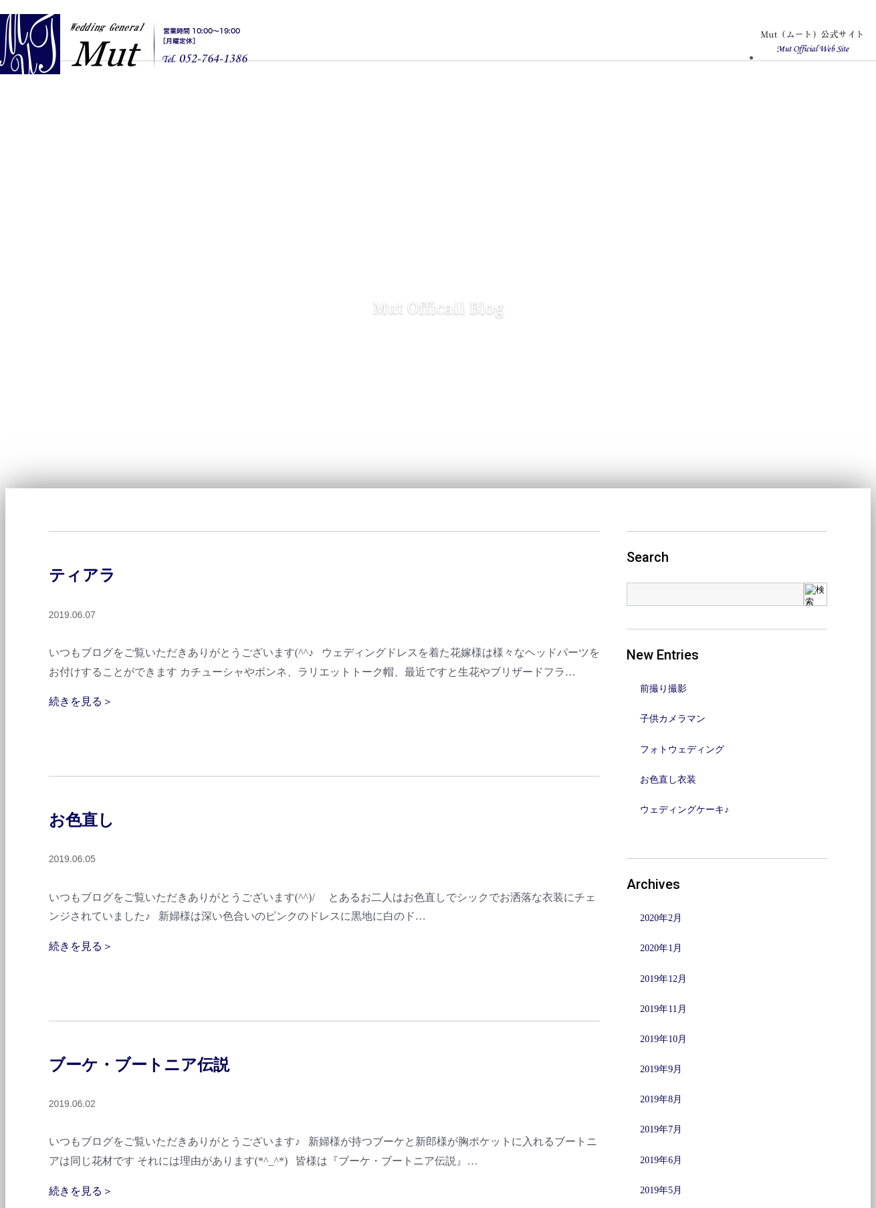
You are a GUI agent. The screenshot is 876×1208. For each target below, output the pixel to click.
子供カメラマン (672, 719)
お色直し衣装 (668, 780)
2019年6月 (661, 1160)
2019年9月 (661, 1069)
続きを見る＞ (81, 701)
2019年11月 (663, 1009)
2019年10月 (663, 1039)
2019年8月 (661, 1099)
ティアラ (82, 575)
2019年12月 (663, 979)
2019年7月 (661, 1129)
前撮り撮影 (663, 689)
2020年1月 (661, 948)
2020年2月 (661, 918)
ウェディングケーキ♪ (684, 810)
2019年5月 (661, 1190)
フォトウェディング (682, 749)
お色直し (81, 820)
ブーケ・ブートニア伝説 (139, 1065)
